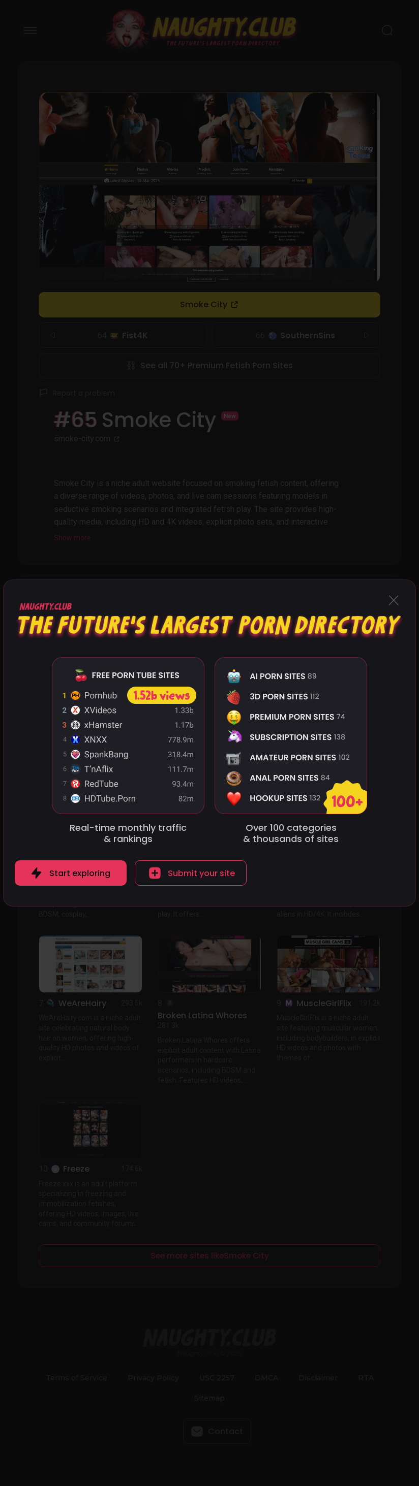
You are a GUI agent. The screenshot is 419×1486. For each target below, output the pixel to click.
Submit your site (201, 873)
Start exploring (79, 873)
